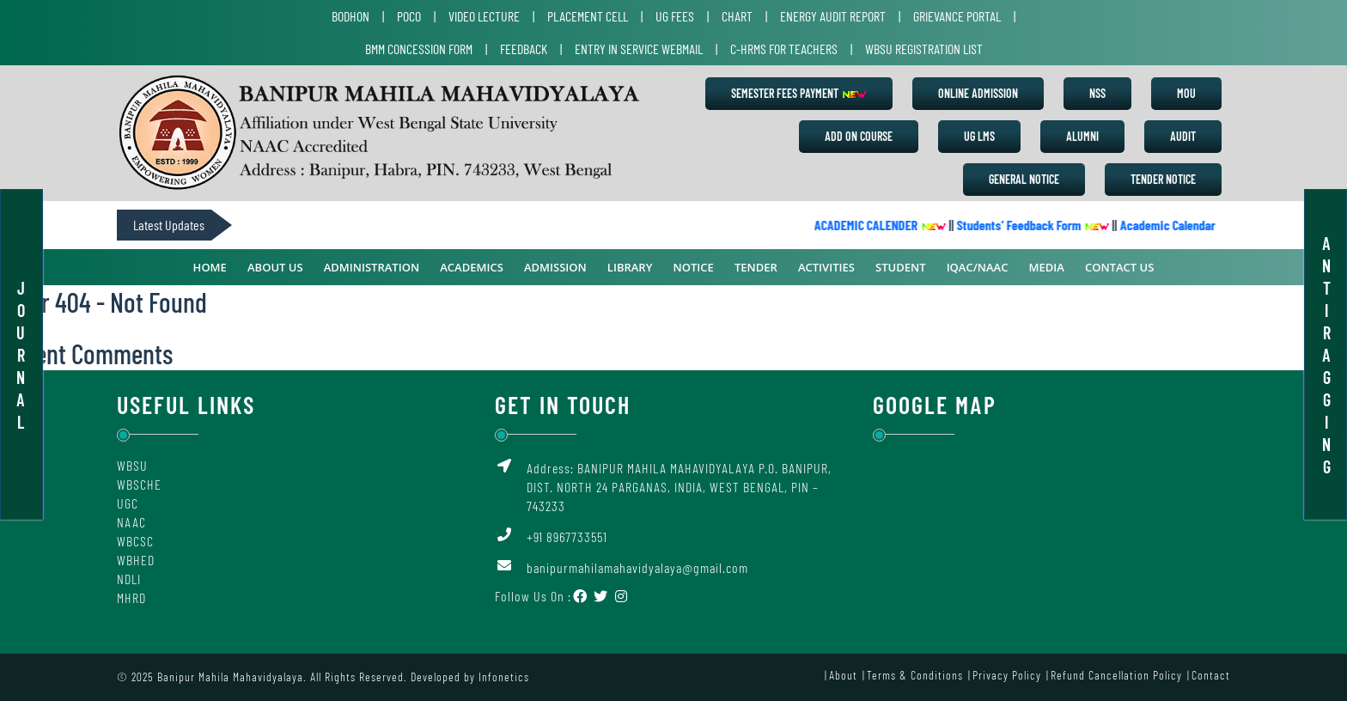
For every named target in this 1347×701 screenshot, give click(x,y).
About (843, 674)
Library (630, 267)
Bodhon (350, 16)
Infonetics (503, 676)
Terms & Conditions (915, 674)
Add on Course (859, 136)
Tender (755, 267)
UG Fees (674, 16)
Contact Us (1119, 267)
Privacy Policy (1006, 674)
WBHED (136, 560)
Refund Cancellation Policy (1116, 674)
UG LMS (979, 136)
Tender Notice (1163, 179)
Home (210, 267)
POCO (409, 16)
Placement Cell (587, 16)
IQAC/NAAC (978, 267)
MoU (1186, 93)
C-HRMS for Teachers (784, 48)
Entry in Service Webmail (639, 48)
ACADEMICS (471, 267)
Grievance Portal (957, 16)
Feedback (523, 48)
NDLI (129, 578)
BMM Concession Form (418, 48)
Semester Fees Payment (799, 93)
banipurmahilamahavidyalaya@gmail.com (637, 567)
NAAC (131, 522)
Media (1046, 267)
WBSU (132, 465)
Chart (737, 16)
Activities (826, 267)
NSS (1097, 93)
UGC (127, 503)
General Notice (1024, 179)
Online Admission (978, 93)
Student (900, 267)
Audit (1183, 136)
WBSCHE (139, 484)
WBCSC (135, 541)
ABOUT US (275, 267)
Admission (555, 267)
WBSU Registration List (924, 48)
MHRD (131, 597)
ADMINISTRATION (371, 267)
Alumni (1082, 136)
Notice (694, 267)
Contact (1211, 674)
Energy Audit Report (833, 16)
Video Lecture (484, 16)
